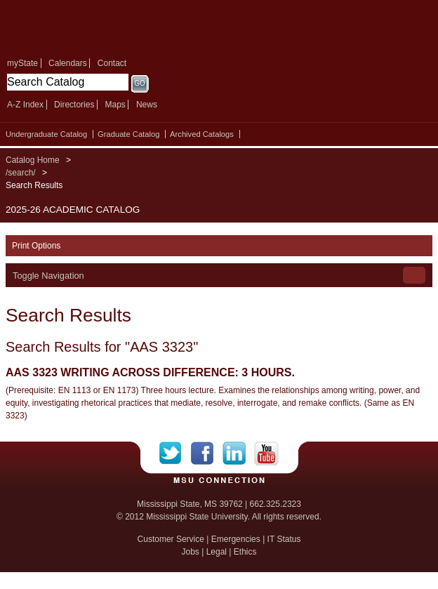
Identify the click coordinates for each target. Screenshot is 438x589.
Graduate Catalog (128, 134)
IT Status (284, 539)
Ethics (245, 552)
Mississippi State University (105, 27)
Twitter (175, 453)
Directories (74, 105)
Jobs (190, 552)
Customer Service (171, 539)
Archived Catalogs (202, 134)
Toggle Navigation (48, 275)
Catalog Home (33, 160)
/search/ (21, 173)
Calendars (67, 63)
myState (22, 63)
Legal (216, 552)
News (146, 105)
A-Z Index (25, 105)
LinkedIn (238, 453)
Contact (112, 63)
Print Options (36, 246)
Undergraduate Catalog (46, 134)
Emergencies (235, 539)
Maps (115, 105)
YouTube (266, 453)
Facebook (207, 453)
